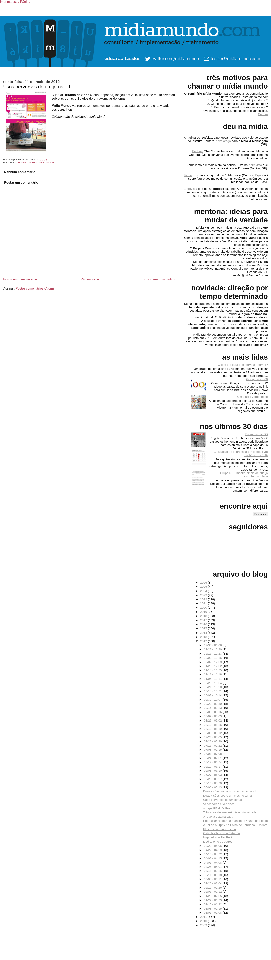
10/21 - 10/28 (213, 687)
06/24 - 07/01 (213, 758)
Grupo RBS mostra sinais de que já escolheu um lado (244, 474)
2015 (204, 628)
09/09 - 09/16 (213, 712)
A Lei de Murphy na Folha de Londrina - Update (235, 825)
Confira (263, 114)
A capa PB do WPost (217, 808)
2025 (204, 586)
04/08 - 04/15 (213, 858)
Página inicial (90, 279)
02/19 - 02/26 (213, 887)
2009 (204, 925)
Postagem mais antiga (159, 279)
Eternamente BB (256, 434)
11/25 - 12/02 (213, 666)
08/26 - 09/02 (213, 720)
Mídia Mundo (46, 162)
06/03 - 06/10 (213, 770)
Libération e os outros (217, 841)
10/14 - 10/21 (213, 691)
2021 (204, 603)
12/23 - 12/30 (213, 649)
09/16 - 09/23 (213, 707)
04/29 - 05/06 (213, 845)
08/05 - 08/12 (213, 733)
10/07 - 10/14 (213, 695)
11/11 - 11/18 (213, 674)
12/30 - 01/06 (213, 645)
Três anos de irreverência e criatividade (229, 812)
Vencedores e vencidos (219, 804)
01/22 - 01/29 (213, 900)
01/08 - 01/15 (213, 908)
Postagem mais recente (20, 279)
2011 (204, 916)
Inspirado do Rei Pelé (217, 837)
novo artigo (223, 141)
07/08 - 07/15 (213, 749)
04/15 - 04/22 (213, 854)
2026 (204, 582)
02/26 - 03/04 (213, 883)
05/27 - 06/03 (213, 774)
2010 (204, 921)
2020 (204, 607)
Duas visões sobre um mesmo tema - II (229, 791)
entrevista (255, 165)
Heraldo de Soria (28, 162)
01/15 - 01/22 (213, 904)
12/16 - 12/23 (213, 653)
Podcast (197, 151)
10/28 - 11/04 (213, 683)
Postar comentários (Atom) (35, 288)
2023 (204, 595)
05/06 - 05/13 (213, 787)
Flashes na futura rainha (219, 829)
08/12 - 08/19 (213, 728)
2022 (204, 599)
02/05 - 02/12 (213, 891)
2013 (204, 637)
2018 (204, 616)
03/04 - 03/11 (213, 879)
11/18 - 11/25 (213, 670)
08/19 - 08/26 (213, 724)
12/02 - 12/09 (213, 662)
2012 (204, 641)
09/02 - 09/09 (213, 716)
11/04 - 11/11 (213, 678)
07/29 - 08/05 (213, 737)
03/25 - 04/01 (213, 866)
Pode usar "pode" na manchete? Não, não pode (235, 820)
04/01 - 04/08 (213, 862)
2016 (204, 624)
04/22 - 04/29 (213, 850)
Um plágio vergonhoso (252, 396)
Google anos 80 (257, 379)
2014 (204, 632)
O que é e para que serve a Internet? (243, 364)
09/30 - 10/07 (213, 699)
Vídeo (188, 175)
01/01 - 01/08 (213, 912)
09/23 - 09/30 (213, 703)
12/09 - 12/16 (213, 657)
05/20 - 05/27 (213, 779)
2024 (204, 591)
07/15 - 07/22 (213, 745)
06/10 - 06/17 (213, 766)
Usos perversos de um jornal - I (36, 86)
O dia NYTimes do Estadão (221, 833)
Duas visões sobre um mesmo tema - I (229, 795)
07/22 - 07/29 (213, 741)
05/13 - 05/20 (213, 783)
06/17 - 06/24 (213, 762)
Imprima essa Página (15, 1)
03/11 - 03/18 (213, 875)
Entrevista (190, 188)
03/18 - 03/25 (213, 870)
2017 (204, 620)
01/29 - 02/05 (213, 896)
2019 (204, 611)
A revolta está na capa (218, 816)
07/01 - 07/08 (213, 753)
